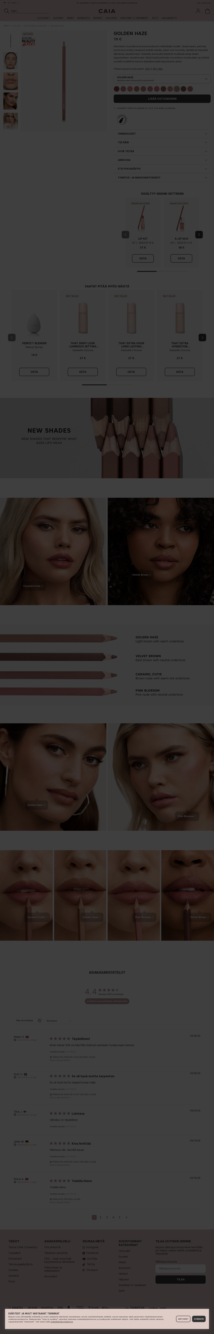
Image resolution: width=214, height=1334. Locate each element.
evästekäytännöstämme (61, 1321)
